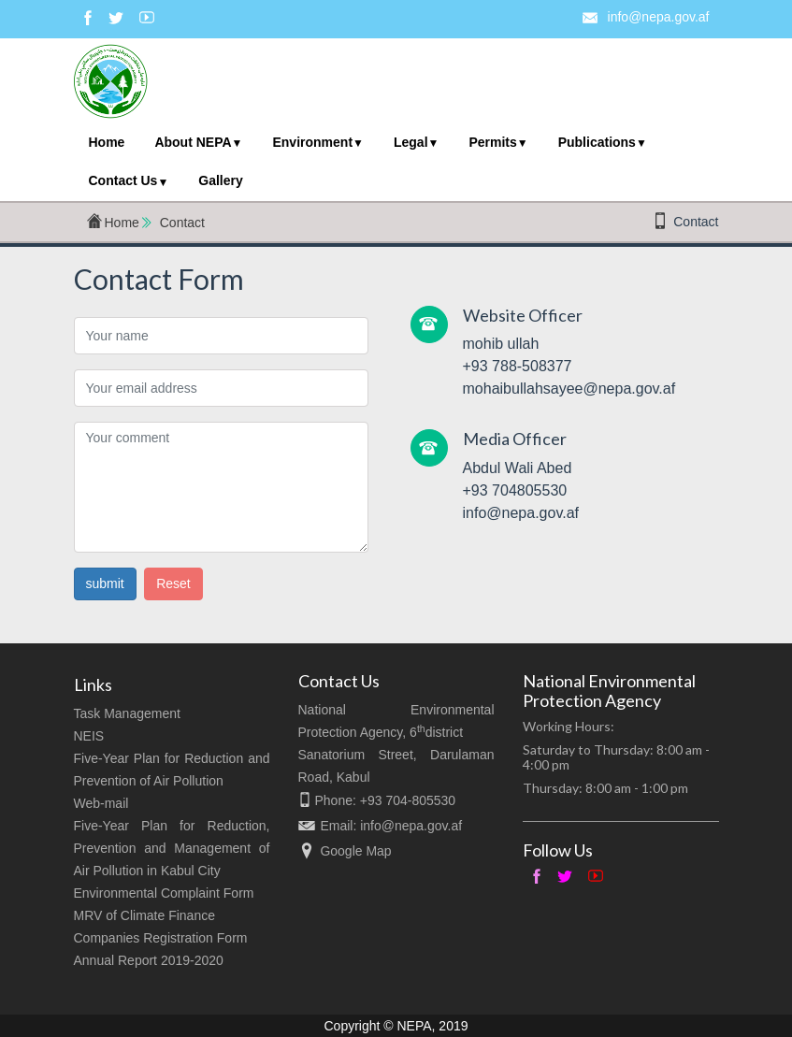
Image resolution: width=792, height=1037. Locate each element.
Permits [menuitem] (492, 142)
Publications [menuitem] (597, 142)
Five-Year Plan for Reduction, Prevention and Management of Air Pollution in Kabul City (172, 848)
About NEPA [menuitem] (192, 142)
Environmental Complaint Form (164, 893)
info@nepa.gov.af (659, 16)
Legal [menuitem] (411, 142)
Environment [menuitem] (312, 142)
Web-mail (101, 803)
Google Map (355, 850)
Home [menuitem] (107, 142)
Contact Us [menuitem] (123, 180)
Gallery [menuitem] (220, 180)
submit (105, 583)
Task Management (127, 713)
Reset (173, 583)
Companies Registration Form (161, 937)
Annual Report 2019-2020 (148, 960)
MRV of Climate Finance (144, 915)
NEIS (89, 735)
